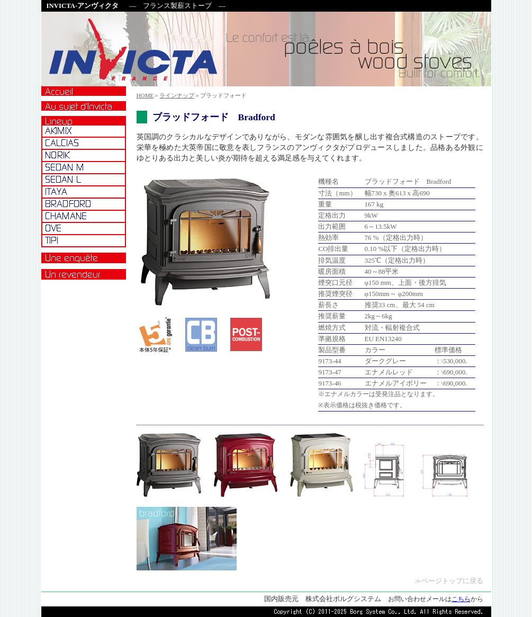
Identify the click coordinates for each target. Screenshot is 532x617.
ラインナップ (176, 95)
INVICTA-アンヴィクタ (83, 6)
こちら (461, 599)
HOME (145, 95)
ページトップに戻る (452, 581)
